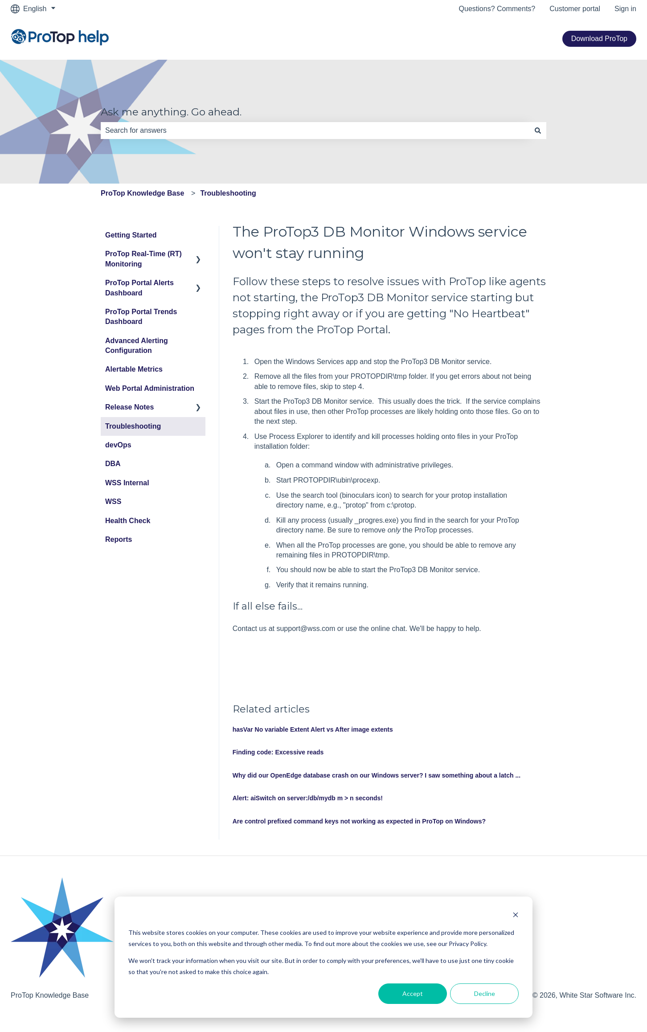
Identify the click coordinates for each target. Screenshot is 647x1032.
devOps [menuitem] (118, 445)
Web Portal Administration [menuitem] (149, 388)
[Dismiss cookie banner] (515, 915)
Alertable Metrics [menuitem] (134, 369)
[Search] (537, 130)
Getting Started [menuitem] (131, 235)
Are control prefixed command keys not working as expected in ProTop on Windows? (359, 821)
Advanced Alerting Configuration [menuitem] (136, 345)
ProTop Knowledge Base (142, 193)
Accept (412, 993)
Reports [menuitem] (118, 539)
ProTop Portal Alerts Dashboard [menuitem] (139, 287)
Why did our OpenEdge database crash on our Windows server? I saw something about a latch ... (376, 775)
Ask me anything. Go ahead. (171, 112)
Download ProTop (599, 38)
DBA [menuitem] (113, 463)
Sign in (625, 8)
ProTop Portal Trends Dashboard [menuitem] (141, 316)
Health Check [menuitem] (127, 520)
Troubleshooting (228, 193)
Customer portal (574, 8)
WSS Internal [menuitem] (127, 483)
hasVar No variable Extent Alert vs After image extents (313, 729)
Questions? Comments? (497, 8)
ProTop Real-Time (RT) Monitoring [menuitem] (143, 258)
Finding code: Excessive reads (278, 752)
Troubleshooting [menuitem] (133, 426)
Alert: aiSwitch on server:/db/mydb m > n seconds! (308, 798)
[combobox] (315, 130)
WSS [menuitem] (113, 501)
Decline (484, 993)
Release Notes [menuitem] (129, 407)
